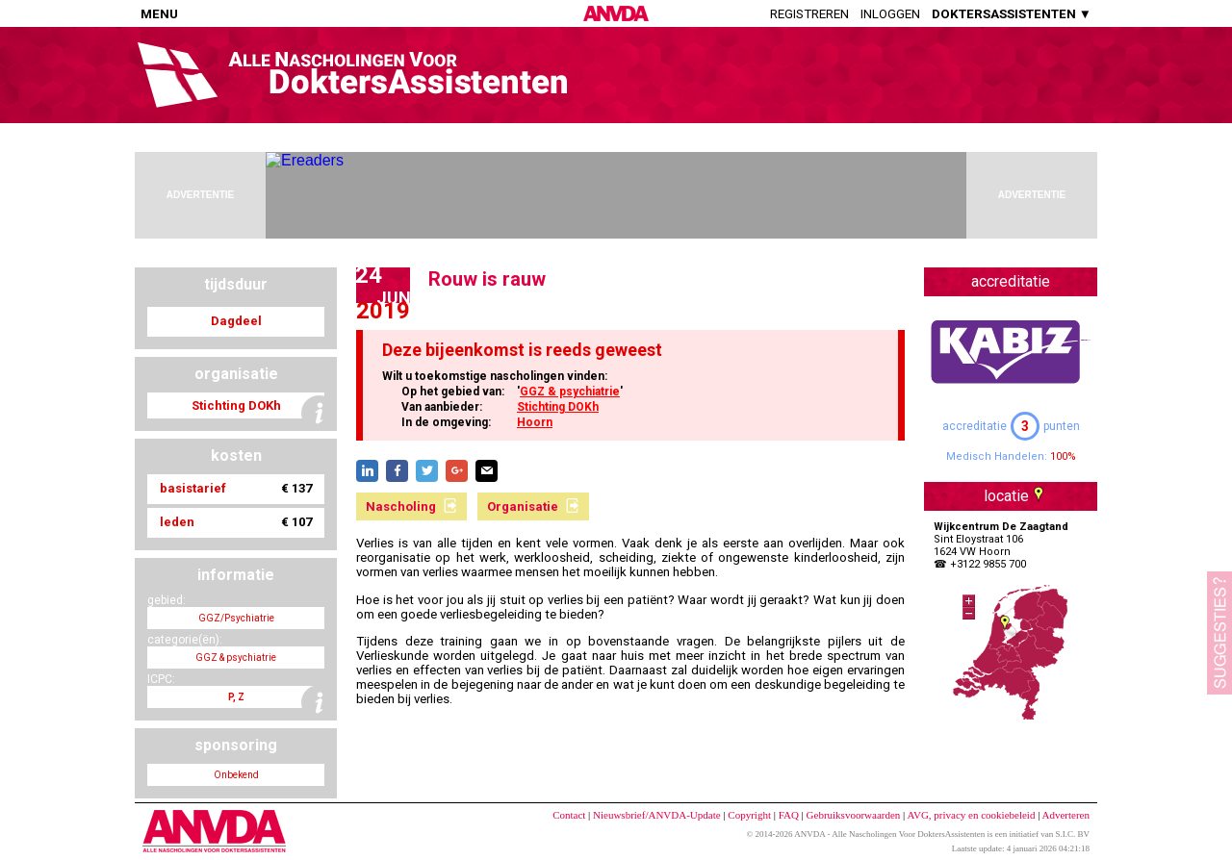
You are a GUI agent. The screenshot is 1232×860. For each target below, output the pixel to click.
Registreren (809, 14)
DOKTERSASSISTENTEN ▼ (1011, 14)
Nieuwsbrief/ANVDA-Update (657, 815)
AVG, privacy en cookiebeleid (971, 815)
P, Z (236, 697)
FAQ (789, 815)
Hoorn (534, 422)
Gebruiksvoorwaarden (854, 815)
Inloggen (890, 14)
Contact (568, 815)
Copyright (749, 815)
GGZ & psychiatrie (570, 391)
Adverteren (1066, 815)
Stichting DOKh (558, 407)
